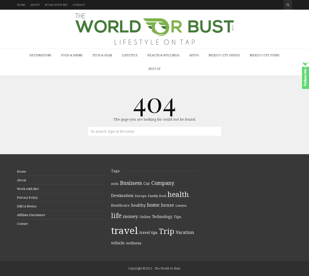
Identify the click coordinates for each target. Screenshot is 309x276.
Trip (166, 231)
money (130, 216)
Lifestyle (130, 55)
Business (131, 182)
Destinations (40, 55)
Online (145, 216)
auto (115, 183)
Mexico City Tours (265, 55)
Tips (177, 216)
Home (21, 5)
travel (124, 230)
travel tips (148, 232)
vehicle (118, 243)
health (178, 194)
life (116, 215)
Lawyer (181, 205)
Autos (194, 55)
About (35, 5)
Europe (141, 196)
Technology (162, 216)
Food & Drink (72, 55)
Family (153, 196)
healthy (138, 205)
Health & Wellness (163, 55)
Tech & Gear (102, 55)
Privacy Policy (27, 197)
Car (146, 183)
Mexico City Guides (224, 55)
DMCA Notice (27, 206)
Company (162, 182)
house (167, 205)
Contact (78, 5)
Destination (122, 195)
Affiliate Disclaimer (31, 215)
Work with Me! (56, 5)
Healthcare (120, 205)
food (162, 196)
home (153, 205)
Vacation (185, 232)
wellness (133, 242)
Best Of (154, 69)
